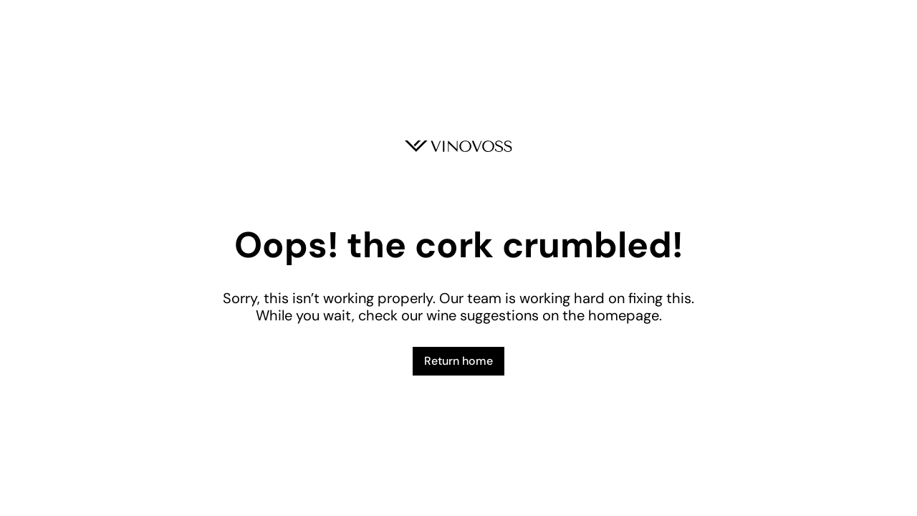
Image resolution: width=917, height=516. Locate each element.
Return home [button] (458, 360)
